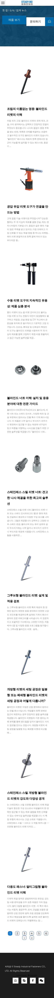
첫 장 (5, 10)
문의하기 (42, 21)
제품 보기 (14, 19)
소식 (12, 10)
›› (32, 937)
